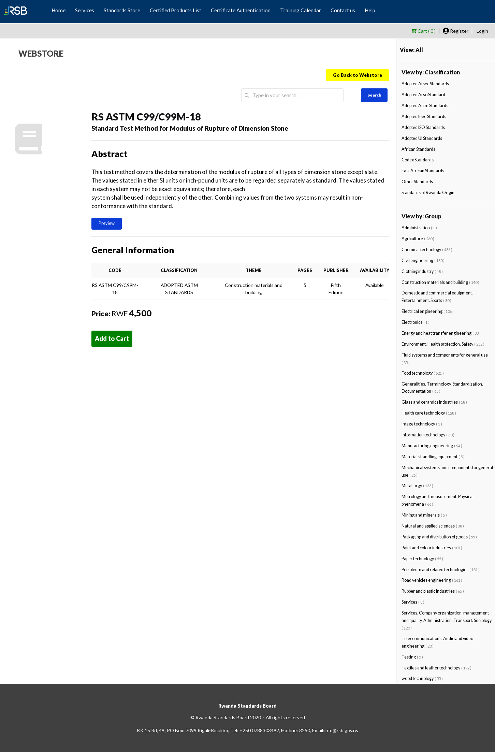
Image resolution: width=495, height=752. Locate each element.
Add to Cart (112, 338)
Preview (107, 223)
